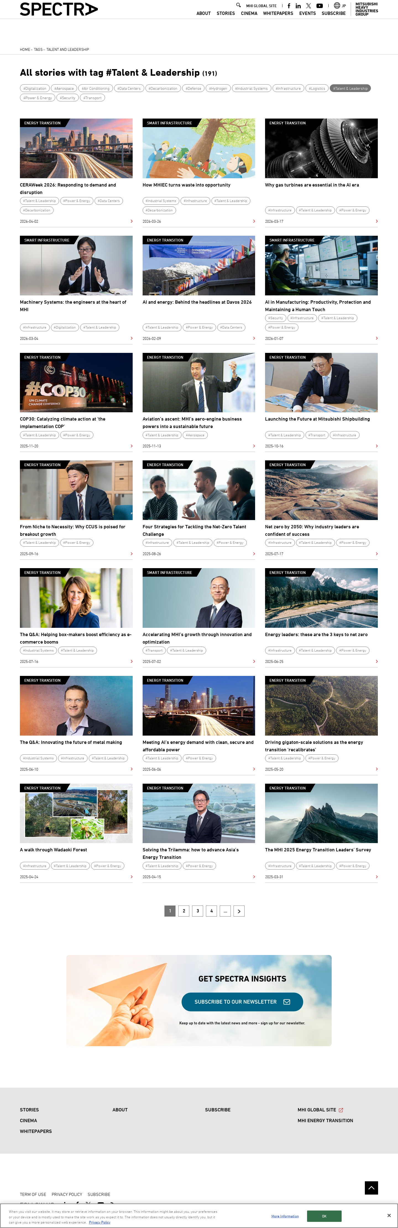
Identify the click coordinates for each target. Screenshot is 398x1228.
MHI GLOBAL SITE (261, 13)
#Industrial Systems (251, 88)
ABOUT (204, 20)
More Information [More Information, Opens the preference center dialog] (285, 1216)
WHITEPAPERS (278, 20)
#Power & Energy (37, 97)
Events (307, 20)
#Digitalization (34, 88)
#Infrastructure (288, 88)
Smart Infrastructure (169, 122)
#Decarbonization (163, 88)
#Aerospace (64, 88)
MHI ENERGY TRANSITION (325, 1120)
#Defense (193, 88)
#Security (67, 97)
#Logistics (317, 88)
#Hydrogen (218, 88)
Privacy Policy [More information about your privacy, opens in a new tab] (99, 1222)
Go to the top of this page (371, 1188)
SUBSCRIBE (334, 20)
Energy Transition (42, 122)
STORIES (226, 20)
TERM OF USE (33, 1194)
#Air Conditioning (95, 88)
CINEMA (249, 20)
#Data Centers (129, 88)
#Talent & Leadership (350, 88)
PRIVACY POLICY (67, 1194)
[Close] (389, 1215)
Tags (38, 49)
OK (324, 1216)
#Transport (92, 97)
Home (25, 49)
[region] (199, 1215)
